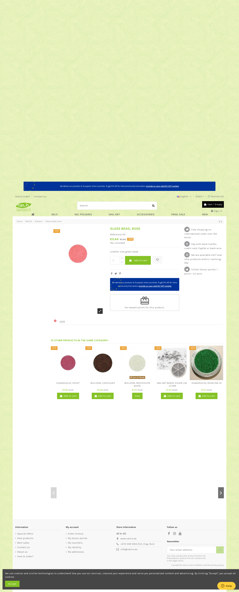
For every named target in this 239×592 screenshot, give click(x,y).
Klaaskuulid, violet (68, 383)
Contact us (40, 196)
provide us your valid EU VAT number (162, 186)
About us (22, 551)
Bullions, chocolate (102, 383)
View (137, 395)
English (184, 196)
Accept (12, 583)
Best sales (23, 542)
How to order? (23, 196)
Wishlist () (216, 196)
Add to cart (138, 260)
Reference (116, 234)
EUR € (200, 196)
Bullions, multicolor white (137, 384)
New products (25, 538)
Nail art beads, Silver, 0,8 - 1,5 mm (172, 384)
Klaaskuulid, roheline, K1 (206, 383)
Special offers (25, 533)
